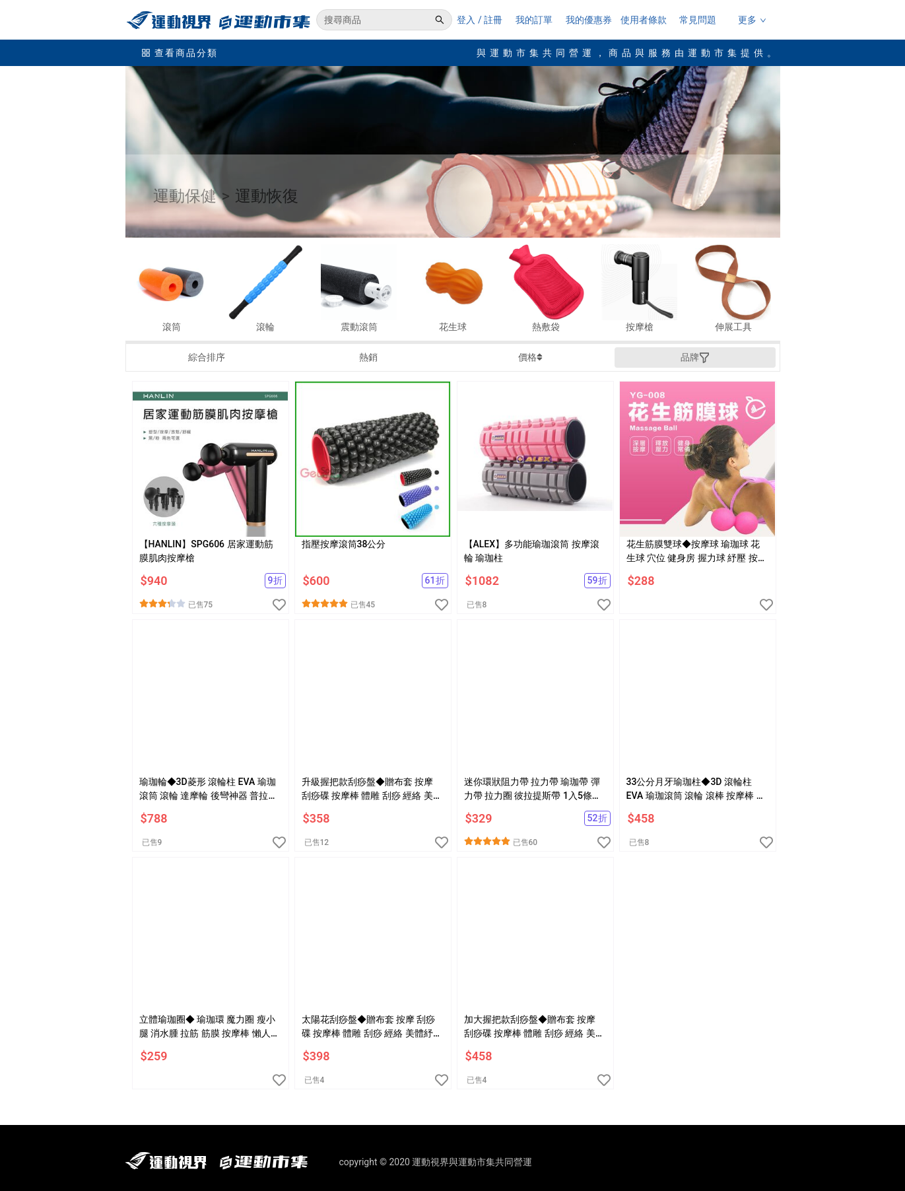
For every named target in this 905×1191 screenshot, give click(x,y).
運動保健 (185, 196)
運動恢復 (266, 196)
